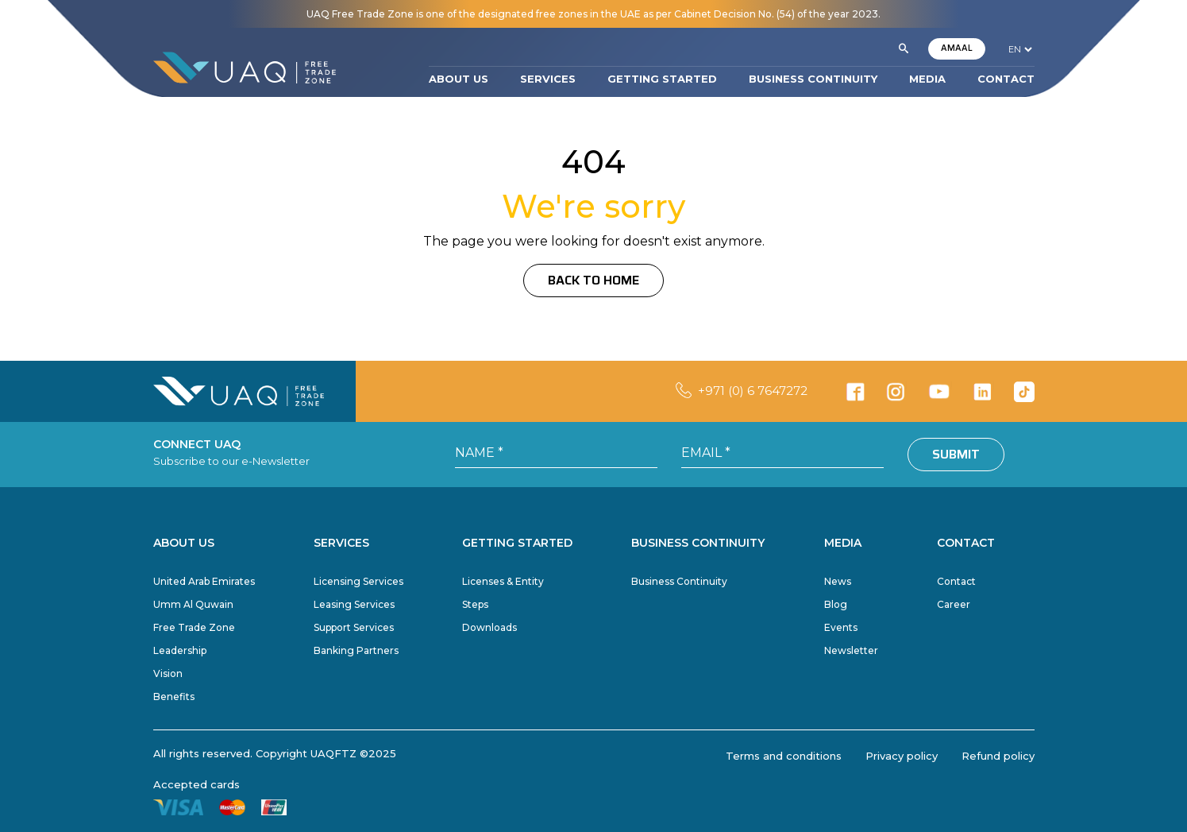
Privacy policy (901, 755)
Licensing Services (358, 581)
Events (840, 627)
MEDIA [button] (927, 78)
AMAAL (957, 48)
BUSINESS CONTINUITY (813, 78)
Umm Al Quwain (193, 604)
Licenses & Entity (503, 581)
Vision (168, 673)
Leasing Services (354, 604)
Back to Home (593, 280)
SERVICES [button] (548, 78)
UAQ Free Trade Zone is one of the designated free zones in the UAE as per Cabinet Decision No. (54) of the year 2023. (593, 14)
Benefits (174, 696)
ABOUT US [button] (458, 78)
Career (953, 604)
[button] (903, 49)
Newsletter (851, 650)
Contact (956, 581)
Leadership (179, 650)
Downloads (489, 627)
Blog (835, 604)
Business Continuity (679, 581)
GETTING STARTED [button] (662, 78)
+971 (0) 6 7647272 (752, 390)
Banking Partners (356, 650)
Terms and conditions (784, 755)
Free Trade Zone (194, 627)
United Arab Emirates (204, 581)
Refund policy (998, 755)
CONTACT (1006, 78)
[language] (1020, 49)
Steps (475, 604)
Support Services (354, 627)
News (837, 581)
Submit (956, 454)
